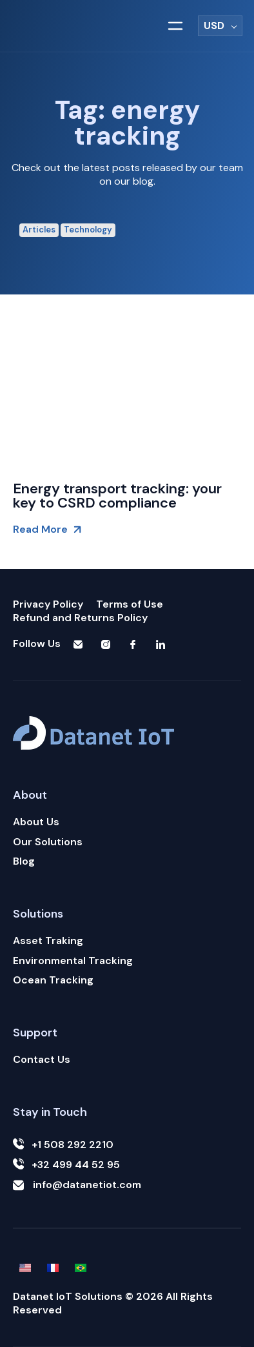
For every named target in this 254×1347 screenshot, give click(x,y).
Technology (88, 229)
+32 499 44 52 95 (66, 1164)
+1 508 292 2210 (63, 1144)
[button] (175, 26)
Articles (39, 229)
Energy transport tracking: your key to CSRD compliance (117, 495)
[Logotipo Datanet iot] (70, 26)
